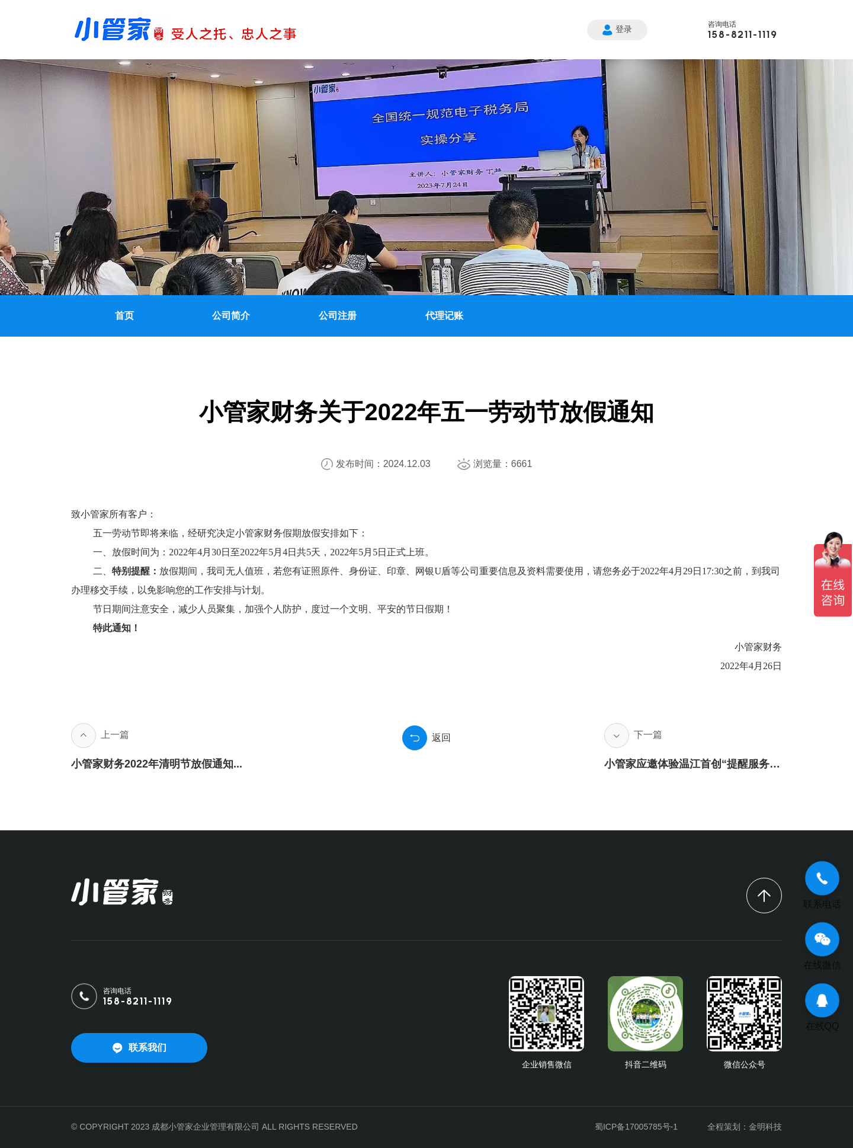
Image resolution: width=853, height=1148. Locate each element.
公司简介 (231, 316)
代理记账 (444, 316)
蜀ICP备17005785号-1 (636, 1126)
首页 (124, 316)
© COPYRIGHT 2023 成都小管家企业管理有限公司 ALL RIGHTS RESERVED (214, 1126)
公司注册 (338, 316)
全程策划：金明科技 (744, 1126)
